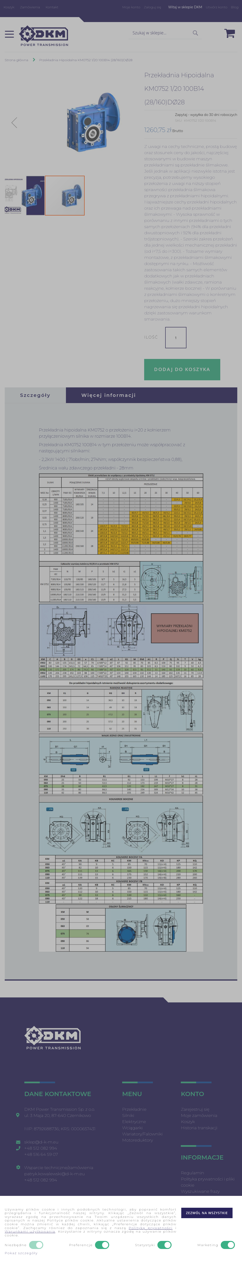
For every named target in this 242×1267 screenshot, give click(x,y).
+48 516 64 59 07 (41, 1154)
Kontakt (52, 7)
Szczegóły (35, 395)
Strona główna (16, 60)
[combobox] (165, 33)
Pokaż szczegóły (21, 1253)
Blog (234, 7)
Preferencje (81, 1245)
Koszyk (9, 7)
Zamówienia (30, 7)
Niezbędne (16, 1245)
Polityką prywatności (151, 1228)
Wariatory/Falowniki (142, 1134)
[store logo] (43, 35)
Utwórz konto (216, 7)
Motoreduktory (137, 1140)
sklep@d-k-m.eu (41, 1142)
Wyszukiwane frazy (200, 1191)
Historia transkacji (199, 1127)
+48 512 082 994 (40, 1148)
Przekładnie (134, 1109)
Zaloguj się (152, 7)
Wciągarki (132, 1127)
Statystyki (145, 1245)
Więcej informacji (108, 395)
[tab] (35, 395)
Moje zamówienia (199, 1115)
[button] (14, 122)
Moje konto (131, 7)
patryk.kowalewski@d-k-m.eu (54, 1173)
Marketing (207, 1245)
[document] (121, 1231)
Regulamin (192, 1172)
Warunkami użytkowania (30, 1231)
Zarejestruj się (195, 1109)
